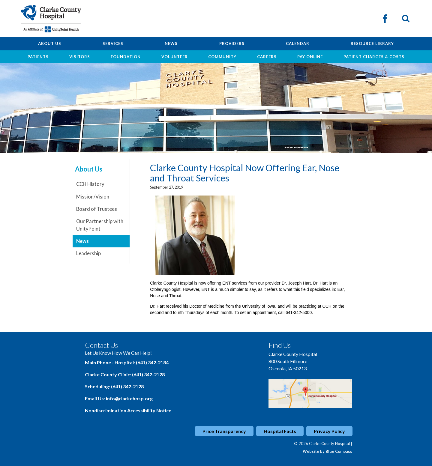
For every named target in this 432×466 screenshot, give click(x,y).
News (82, 241)
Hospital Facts (280, 431)
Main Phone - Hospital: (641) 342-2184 (127, 362)
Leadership (88, 253)
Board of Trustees (96, 209)
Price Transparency (224, 431)
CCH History (90, 184)
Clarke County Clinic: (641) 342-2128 (125, 374)
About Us (88, 169)
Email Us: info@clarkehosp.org (119, 398)
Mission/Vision (92, 197)
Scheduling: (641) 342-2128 (114, 386)
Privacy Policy (329, 431)
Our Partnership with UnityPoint (99, 225)
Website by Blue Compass (327, 451)
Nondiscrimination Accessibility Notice (128, 410)
